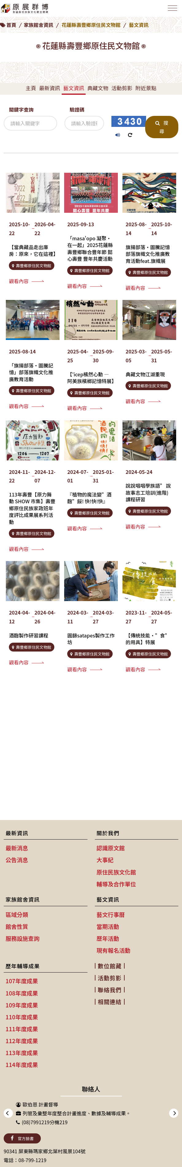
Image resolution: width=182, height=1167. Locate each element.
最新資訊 (49, 88)
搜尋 (161, 127)
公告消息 (17, 860)
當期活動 (108, 926)
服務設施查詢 (22, 938)
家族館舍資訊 (38, 24)
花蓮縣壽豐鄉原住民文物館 (91, 24)
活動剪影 (121, 88)
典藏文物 (97, 88)
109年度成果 (22, 1005)
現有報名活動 (113, 950)
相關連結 (110, 1002)
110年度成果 (22, 1017)
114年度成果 (22, 1065)
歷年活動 (108, 938)
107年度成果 (22, 981)
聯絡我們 (110, 990)
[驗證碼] (84, 123)
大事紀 (105, 860)
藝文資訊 (73, 88)
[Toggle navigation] (172, 8)
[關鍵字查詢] (30, 123)
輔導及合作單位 (116, 884)
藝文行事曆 (111, 914)
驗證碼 (77, 109)
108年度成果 (22, 993)
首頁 (11, 24)
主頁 (30, 88)
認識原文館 (111, 848)
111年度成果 (22, 1029)
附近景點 (145, 88)
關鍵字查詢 (21, 109)
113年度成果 (22, 1053)
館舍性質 (17, 926)
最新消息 (17, 848)
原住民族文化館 (116, 872)
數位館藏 (110, 966)
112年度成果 (22, 1041)
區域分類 (17, 914)
